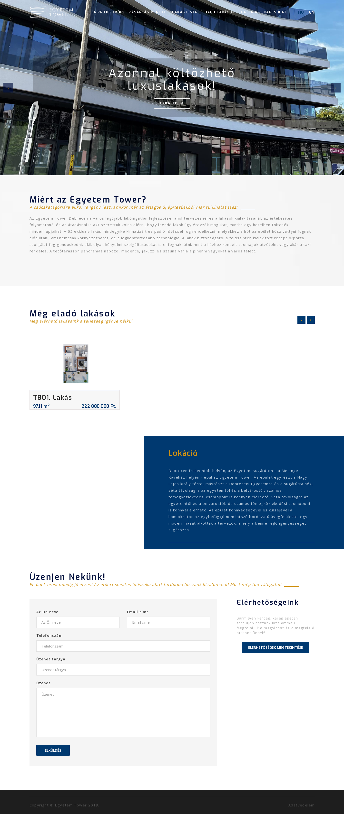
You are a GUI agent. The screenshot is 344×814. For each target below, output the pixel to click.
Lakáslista (172, 103)
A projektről (108, 12)
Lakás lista (184, 12)
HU (301, 12)
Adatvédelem (301, 805)
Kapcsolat (275, 12)
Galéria (249, 12)
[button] (8, 87)
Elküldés (53, 750)
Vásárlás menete (147, 12)
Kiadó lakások (219, 12)
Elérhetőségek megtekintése (275, 647)
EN (312, 12)
